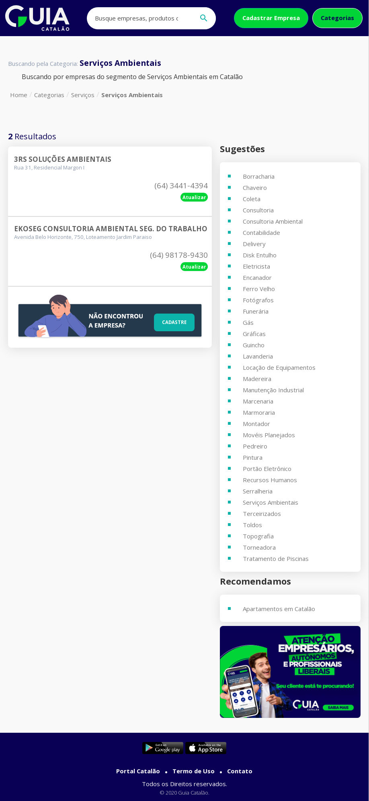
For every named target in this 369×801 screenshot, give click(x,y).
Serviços (82, 95)
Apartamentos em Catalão (279, 609)
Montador (256, 424)
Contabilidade (261, 232)
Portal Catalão (138, 771)
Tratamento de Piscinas (276, 558)
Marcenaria (258, 401)
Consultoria (258, 210)
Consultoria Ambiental (273, 221)
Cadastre (172, 321)
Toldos (252, 525)
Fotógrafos (258, 300)
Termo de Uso (193, 771)
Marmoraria (259, 412)
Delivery (254, 244)
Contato (239, 771)
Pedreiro (255, 446)
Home (18, 95)
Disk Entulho (260, 255)
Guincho (253, 345)
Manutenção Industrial (273, 390)
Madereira (257, 379)
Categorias (337, 18)
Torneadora (259, 547)
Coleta (251, 199)
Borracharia (259, 176)
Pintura (252, 457)
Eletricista (256, 266)
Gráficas (254, 334)
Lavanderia (258, 356)
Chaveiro (255, 187)
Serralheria (258, 491)
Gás (248, 322)
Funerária (256, 311)
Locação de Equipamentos (279, 367)
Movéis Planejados (269, 435)
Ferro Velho (259, 289)
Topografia (258, 536)
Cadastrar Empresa (271, 18)
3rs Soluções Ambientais (62, 159)
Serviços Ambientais (132, 95)
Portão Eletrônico (267, 469)
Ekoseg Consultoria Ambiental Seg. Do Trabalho (110, 228)
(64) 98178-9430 (179, 255)
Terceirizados (262, 514)
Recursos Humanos (270, 480)
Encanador (257, 277)
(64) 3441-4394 (181, 185)
